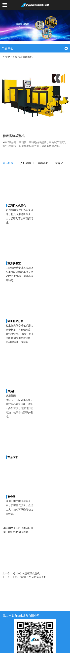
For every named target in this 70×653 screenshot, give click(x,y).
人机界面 (25, 163)
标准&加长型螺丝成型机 (26, 573)
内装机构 (8, 163)
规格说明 (43, 163)
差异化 (59, 163)
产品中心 (7, 56)
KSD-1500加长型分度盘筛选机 (30, 577)
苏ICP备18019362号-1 (35, 646)
